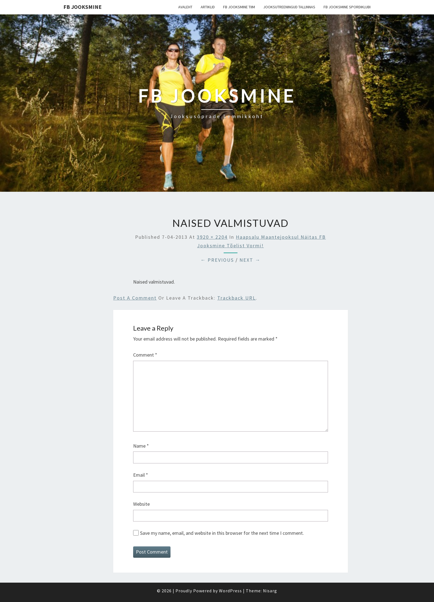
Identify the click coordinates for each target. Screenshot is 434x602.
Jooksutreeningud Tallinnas (289, 6)
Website (141, 504)
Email (140, 475)
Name (141, 446)
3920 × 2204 (212, 237)
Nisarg (270, 590)
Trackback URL (236, 298)
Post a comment (135, 298)
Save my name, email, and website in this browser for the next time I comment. (222, 533)
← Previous (217, 260)
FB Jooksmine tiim (239, 6)
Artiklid (208, 6)
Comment (145, 355)
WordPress (230, 590)
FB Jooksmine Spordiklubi (347, 6)
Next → (249, 260)
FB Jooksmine (82, 6)
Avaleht (185, 6)
